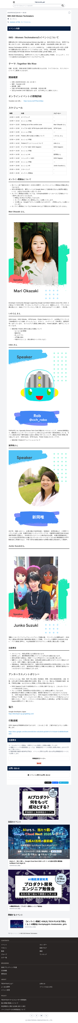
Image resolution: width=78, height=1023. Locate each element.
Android (12, 22)
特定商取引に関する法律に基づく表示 (13, 1006)
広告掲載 (4, 970)
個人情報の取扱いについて (9, 1003)
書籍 (41, 951)
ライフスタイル (26, 22)
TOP (9, 933)
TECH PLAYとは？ (7, 983)
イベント (15, 933)
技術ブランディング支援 (9, 967)
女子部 (18, 22)
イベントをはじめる (46, 987)
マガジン (4, 948)
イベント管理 (5, 990)
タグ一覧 (4, 957)
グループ (4, 954)
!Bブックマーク (64, 782)
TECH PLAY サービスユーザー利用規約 (13, 1000)
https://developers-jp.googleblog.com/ (21, 714)
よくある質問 (5, 987)
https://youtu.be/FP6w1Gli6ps (33, 101)
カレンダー (43, 944)
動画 (2, 951)
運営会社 (4, 974)
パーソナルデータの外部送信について (13, 1009)
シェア (55, 782)
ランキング (43, 954)
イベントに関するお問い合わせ (39, 775)
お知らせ (42, 983)
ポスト (48, 782)
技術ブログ (43, 948)
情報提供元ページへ (39, 758)
